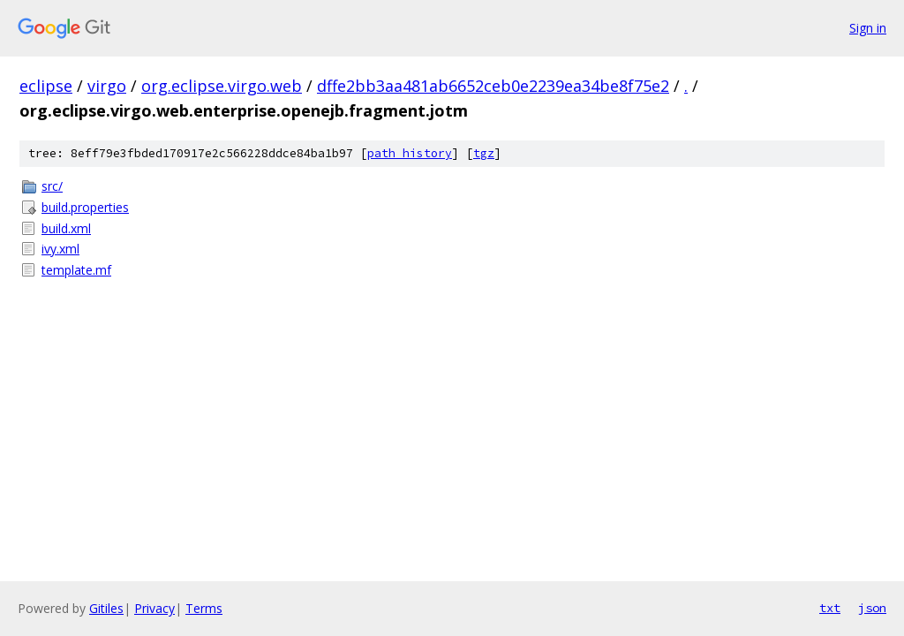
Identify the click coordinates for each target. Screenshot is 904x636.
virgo (106, 85)
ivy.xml (60, 248)
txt (829, 608)
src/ (52, 186)
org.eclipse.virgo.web (221, 85)
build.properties (85, 207)
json (872, 608)
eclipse (45, 85)
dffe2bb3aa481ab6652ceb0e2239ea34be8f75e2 (493, 85)
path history (409, 153)
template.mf (76, 269)
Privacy (154, 608)
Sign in (867, 27)
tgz (483, 153)
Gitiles (106, 608)
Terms (203, 608)
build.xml (66, 228)
